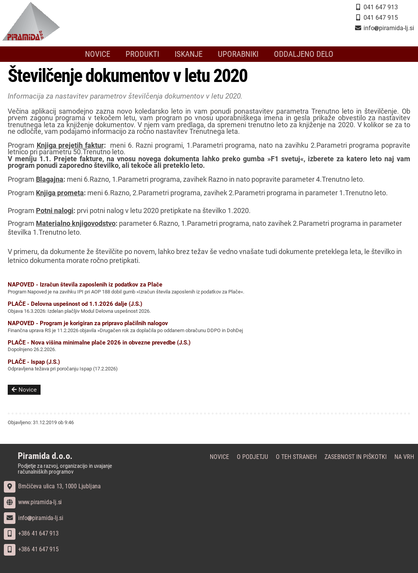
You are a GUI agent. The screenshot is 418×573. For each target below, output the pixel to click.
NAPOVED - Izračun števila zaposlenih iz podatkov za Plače (85, 284)
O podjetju (252, 456)
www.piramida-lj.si (33, 502)
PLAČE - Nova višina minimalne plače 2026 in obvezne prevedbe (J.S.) (99, 342)
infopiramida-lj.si (33, 518)
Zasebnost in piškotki (356, 456)
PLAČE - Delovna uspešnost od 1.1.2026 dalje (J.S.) (75, 303)
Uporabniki (238, 54)
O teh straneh (296, 456)
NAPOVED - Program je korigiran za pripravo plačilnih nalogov (88, 323)
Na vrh (404, 456)
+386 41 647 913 (31, 533)
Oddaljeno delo (303, 54)
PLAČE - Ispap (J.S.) (34, 361)
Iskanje (188, 54)
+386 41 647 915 (31, 549)
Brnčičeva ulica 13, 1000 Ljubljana (52, 486)
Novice (97, 54)
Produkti (142, 54)
